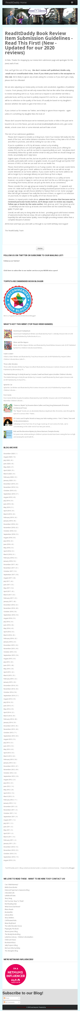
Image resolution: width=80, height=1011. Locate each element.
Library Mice (9, 915)
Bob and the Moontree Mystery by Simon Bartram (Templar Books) (36, 431)
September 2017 (9, 575)
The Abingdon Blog (11, 951)
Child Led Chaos (10, 940)
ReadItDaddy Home (16, 2)
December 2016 (9, 605)
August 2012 (8, 780)
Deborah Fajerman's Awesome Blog (17, 890)
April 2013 (7, 753)
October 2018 (8, 531)
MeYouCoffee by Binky (12, 948)
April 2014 (7, 712)
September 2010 (9, 857)
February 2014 (9, 719)
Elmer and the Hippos (20, 342)
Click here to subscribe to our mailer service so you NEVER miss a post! (31, 270)
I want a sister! (8, 354)
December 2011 (9, 806)
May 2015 (7, 669)
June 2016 (7, 625)
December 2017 (9, 564)
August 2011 (8, 820)
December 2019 (9, 484)
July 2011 (7, 823)
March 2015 (8, 675)
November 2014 (9, 689)
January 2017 (8, 601)
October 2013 (8, 733)
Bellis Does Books (11, 887)
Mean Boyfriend (10, 923)
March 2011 (8, 837)
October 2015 (8, 652)
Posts (6, 998)
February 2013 (9, 759)
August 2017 (8, 578)
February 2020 (9, 477)
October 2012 (8, 773)
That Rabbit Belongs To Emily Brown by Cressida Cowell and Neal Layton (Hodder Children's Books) (37, 374)
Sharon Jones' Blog (11, 931)
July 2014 (7, 702)
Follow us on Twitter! (12, 261)
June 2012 (7, 786)
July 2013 (7, 743)
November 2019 (9, 487)
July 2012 (7, 783)
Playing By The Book (12, 929)
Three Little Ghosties (11, 364)
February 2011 (9, 840)
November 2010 (9, 850)
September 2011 (9, 817)
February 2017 (9, 598)
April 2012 (7, 793)
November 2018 (9, 528)
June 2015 (7, 665)
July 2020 (7, 460)
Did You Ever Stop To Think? (14, 901)
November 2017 (9, 568)
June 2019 (7, 504)
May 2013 (7, 749)
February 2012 (9, 800)
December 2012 (9, 766)
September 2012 (9, 776)
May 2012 (7, 790)
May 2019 (7, 507)
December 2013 (9, 726)
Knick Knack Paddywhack (21, 331)
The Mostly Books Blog (12, 934)
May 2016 (7, 628)
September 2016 (9, 615)
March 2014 (8, 716)
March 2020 (8, 474)
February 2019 (9, 517)
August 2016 (8, 618)
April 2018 (7, 551)
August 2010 (8, 860)
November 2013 (9, 729)
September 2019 (9, 494)
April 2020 (7, 470)
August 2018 (8, 538)
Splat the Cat (8, 385)
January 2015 (8, 682)
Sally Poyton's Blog (11, 945)
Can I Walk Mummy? (11, 885)
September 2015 (9, 655)
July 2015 (7, 662)
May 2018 (7, 548)
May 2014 (7, 709)
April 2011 (7, 833)
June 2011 (7, 827)
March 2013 (8, 756)
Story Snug (8, 898)
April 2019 (7, 511)
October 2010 (8, 854)
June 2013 (7, 746)
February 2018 (9, 558)
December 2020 (9, 454)
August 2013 (8, 739)
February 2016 (9, 638)
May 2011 (7, 830)
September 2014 (9, 696)
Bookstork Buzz (10, 942)
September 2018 (9, 534)
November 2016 (9, 608)
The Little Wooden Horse (13, 926)
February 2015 (9, 679)
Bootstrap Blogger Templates (54, 1007)
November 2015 (9, 649)
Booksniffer (9, 912)
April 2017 (7, 591)
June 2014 (7, 706)
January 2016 (8, 642)
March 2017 (8, 595)
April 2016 (7, 632)
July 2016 (7, 622)
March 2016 (8, 635)
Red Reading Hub (11, 904)
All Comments (9, 1002)
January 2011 (8, 843)
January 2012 (8, 803)
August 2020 (8, 457)
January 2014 (8, 722)
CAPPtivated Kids (10, 920)
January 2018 (8, 561)
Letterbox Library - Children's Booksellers (19, 937)
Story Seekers (9, 918)
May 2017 (7, 588)
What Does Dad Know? (12, 907)
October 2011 (8, 813)
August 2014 (8, 699)
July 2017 (7, 581)
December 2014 (9, 685)
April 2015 (7, 672)
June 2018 (7, 544)
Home (40, 248)
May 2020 (7, 467)
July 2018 (7, 541)
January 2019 (8, 521)
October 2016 (8, 612)
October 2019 (8, 491)
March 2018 (8, 554)
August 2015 (8, 659)
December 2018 (9, 524)
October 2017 (8, 571)
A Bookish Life (9, 893)
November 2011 (9, 810)
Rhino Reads (9, 909)
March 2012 (8, 796)
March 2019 (8, 514)
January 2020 (8, 480)
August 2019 (8, 497)
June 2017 (7, 585)
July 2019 (7, 501)
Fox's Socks (7, 395)
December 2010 (9, 847)
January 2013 (8, 763)
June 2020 (7, 464)
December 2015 (9, 645)
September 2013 (9, 736)
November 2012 (9, 770)
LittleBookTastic (10, 896)
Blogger (72, 868)
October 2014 (8, 692)
